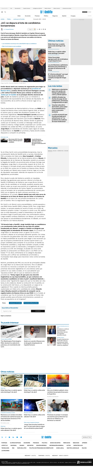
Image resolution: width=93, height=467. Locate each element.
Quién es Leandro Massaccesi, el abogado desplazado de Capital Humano (34, 343)
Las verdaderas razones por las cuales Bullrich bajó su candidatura (19, 43)
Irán (11, 8)
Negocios (55, 16)
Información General (56, 445)
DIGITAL (30, 455)
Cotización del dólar (67, 8)
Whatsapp (21, 437)
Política (46, 16)
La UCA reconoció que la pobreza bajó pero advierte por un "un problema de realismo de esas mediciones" (59, 118)
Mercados (66, 443)
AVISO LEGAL (60, 448)
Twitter (2, 437)
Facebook (5, 437)
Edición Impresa (41, 445)
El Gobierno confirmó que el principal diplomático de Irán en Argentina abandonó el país (63, 332)
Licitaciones (5, 450)
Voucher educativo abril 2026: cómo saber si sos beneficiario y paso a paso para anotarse (59, 108)
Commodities (60, 150)
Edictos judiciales (73, 448)
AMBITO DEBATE (60, 455)
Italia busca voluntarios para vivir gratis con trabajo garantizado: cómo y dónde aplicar (60, 91)
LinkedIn (13, 437)
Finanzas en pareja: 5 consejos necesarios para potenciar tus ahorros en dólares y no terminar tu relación (57, 417)
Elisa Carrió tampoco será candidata (11, 46)
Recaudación (17, 8)
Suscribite (38, 311)
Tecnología (5, 448)
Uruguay (73, 16)
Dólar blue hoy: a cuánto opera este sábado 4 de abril (11, 429)
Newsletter (90, 15)
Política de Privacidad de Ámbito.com (41, 448)
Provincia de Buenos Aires (31, 303)
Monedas (50, 150)
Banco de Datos (55, 443)
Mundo (22, 445)
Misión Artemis (57, 8)
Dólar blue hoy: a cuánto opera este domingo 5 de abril (56, 45)
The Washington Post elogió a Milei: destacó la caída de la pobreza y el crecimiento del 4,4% (11, 344)
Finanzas (37, 16)
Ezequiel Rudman (10, 29)
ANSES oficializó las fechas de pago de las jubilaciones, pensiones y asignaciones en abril (60, 99)
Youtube (17, 437)
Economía (27, 16)
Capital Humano (26, 8)
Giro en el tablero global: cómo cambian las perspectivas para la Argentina (57, 392)
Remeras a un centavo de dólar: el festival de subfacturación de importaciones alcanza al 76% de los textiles (12, 417)
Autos (69, 445)
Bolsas (55, 150)
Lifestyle (4, 445)
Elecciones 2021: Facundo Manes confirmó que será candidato (15, 140)
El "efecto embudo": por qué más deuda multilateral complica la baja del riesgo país (58, 76)
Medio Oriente (48, 8)
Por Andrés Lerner (5, 423)
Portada (4, 443)
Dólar (19, 16)
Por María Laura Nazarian (52, 396)
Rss (13, 448)
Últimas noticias (15, 443)
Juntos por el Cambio (19, 19)
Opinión (64, 16)
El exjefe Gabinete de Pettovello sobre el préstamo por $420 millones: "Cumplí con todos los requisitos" (63, 342)
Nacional (14, 445)
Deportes (30, 445)
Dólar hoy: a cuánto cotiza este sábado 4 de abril (34, 416)
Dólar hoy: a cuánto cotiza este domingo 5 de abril (57, 52)
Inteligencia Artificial (37, 8)
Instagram (9, 437)
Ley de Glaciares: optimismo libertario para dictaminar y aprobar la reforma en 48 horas (39, 142)
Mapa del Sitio (21, 448)
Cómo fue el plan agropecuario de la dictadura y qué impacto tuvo (58, 59)
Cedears (66, 150)
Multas (84, 448)
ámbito (3, 19)
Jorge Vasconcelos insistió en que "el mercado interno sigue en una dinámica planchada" (34, 426)
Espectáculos (78, 445)
